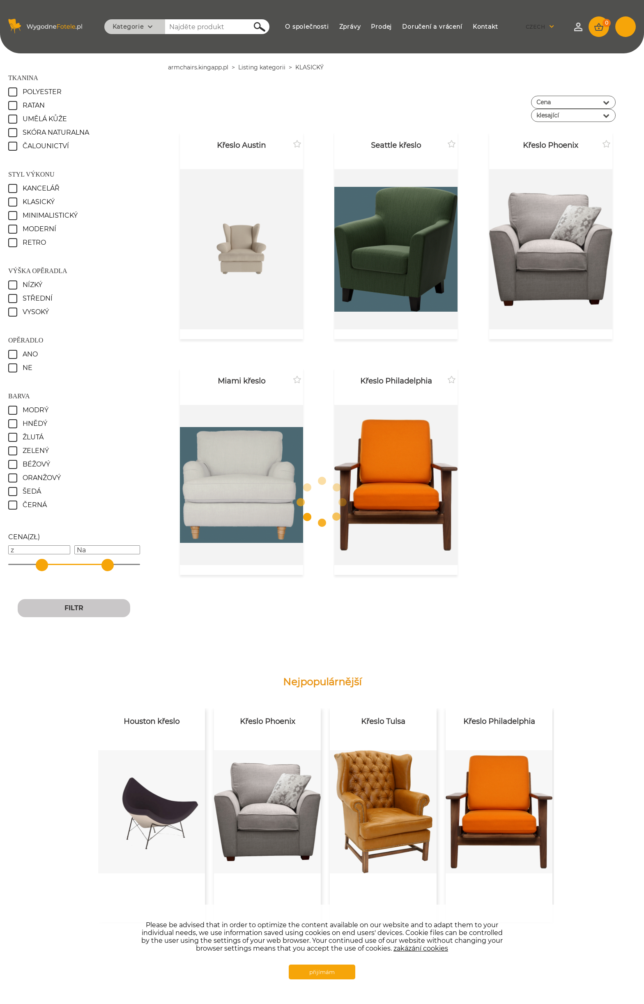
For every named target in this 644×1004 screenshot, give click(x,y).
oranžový (42, 478)
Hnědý (35, 423)
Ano (30, 354)
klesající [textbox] (547, 115)
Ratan (34, 105)
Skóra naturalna (56, 132)
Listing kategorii (261, 67)
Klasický (39, 202)
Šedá (32, 491)
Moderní (39, 229)
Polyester (42, 92)
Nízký (32, 285)
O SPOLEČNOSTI (307, 26)
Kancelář (41, 188)
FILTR (73, 608)
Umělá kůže (45, 119)
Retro (34, 242)
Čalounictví (46, 146)
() (24, 537)
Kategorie (128, 26)
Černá (35, 505)
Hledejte (255, 27)
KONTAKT (485, 26)
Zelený (36, 451)
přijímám (322, 972)
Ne (27, 368)
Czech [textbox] (535, 27)
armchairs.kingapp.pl (198, 67)
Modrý (35, 410)
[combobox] (542, 27)
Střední (38, 298)
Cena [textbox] (543, 102)
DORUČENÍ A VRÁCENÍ (432, 26)
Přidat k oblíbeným (297, 144)
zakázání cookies (420, 948)
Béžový (36, 464)
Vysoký (36, 312)
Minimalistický (50, 215)
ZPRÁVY (350, 26)
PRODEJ (381, 26)
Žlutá (33, 437)
